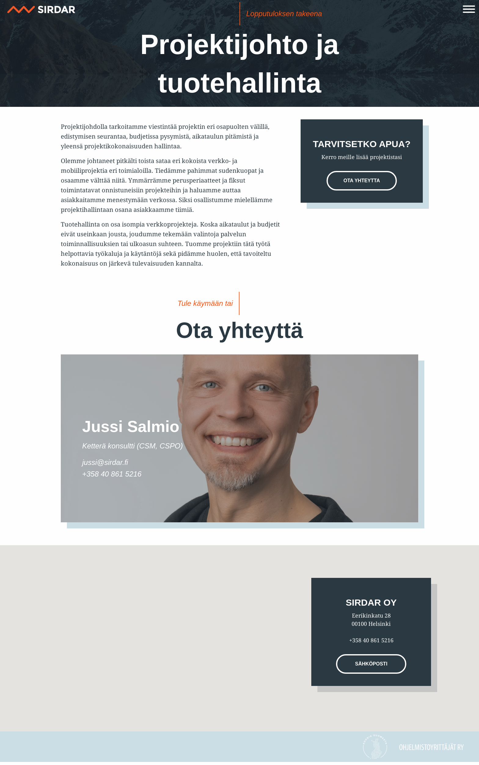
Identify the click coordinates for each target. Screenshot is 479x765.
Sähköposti (371, 663)
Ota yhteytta (361, 180)
